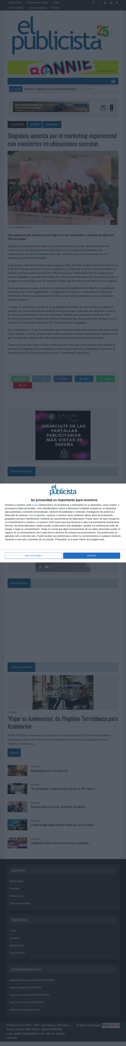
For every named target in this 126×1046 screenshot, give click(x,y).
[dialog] (63, 523)
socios (35, 505)
